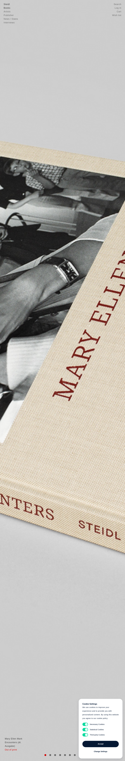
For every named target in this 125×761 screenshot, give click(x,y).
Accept (101, 744)
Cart (119, 11)
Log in (118, 8)
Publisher (9, 15)
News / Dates (11, 19)
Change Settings (100, 751)
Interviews (9, 22)
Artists (7, 11)
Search (117, 4)
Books (7, 8)
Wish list (116, 15)
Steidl (7, 4)
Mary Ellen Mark (12, 744)
